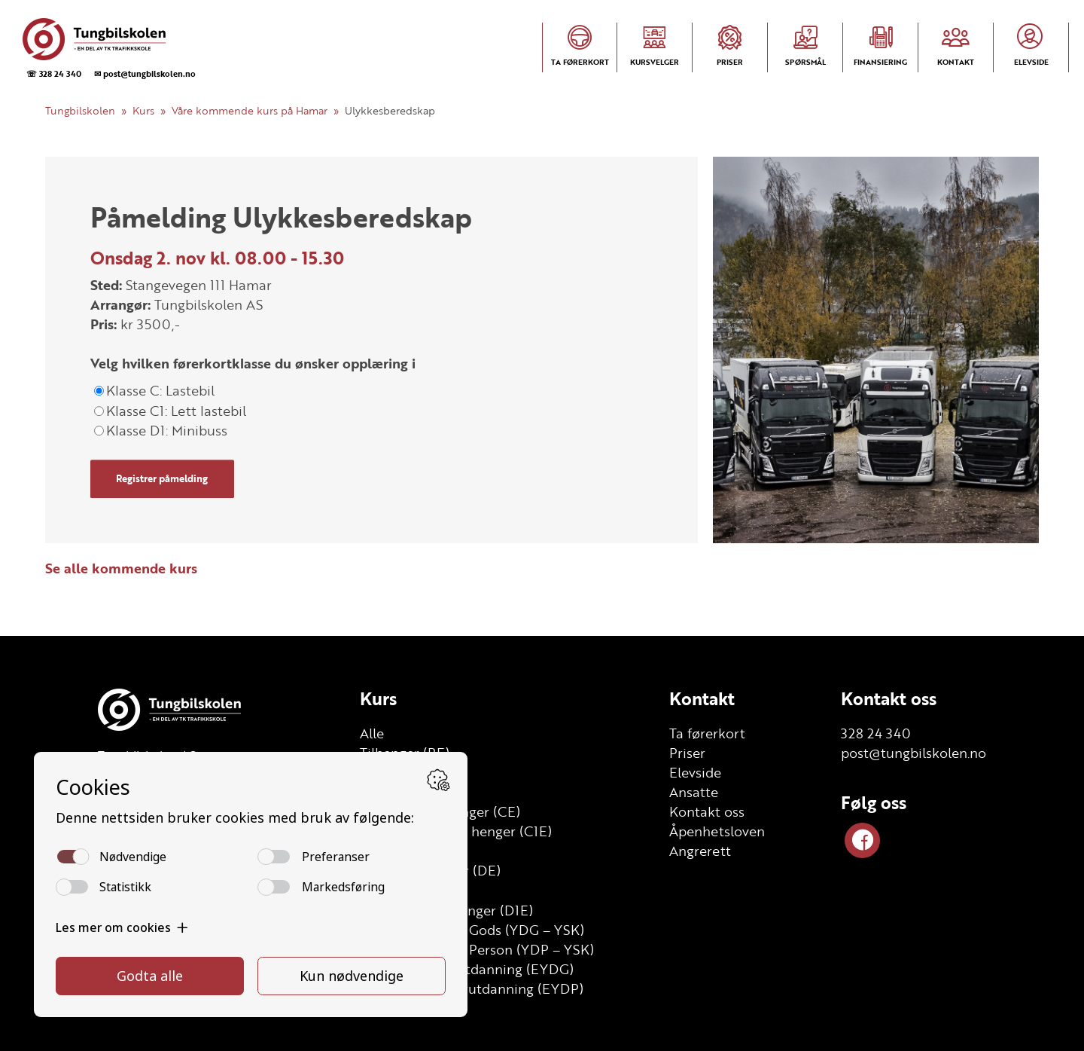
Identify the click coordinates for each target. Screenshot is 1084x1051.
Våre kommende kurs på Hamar (249, 110)
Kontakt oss (888, 698)
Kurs (143, 110)
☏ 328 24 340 (53, 73)
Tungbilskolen (80, 110)
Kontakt (702, 698)
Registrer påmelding (162, 478)
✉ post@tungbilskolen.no (145, 73)
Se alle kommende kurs (121, 568)
